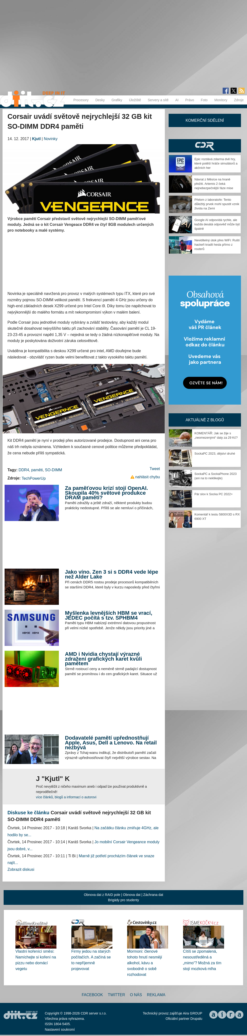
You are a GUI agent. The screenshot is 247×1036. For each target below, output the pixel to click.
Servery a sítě (158, 100)
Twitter (116, 995)
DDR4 (24, 470)
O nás (136, 995)
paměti (37, 470)
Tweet (155, 469)
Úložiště (135, 100)
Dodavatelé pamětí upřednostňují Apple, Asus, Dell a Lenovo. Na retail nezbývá (111, 742)
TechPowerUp (34, 478)
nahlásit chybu (147, 477)
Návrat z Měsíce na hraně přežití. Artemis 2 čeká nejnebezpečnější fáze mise (213, 184)
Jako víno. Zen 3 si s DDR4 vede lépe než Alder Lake (111, 574)
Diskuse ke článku (28, 812)
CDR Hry (205, 145)
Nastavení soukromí (60, 1029)
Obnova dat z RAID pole (102, 895)
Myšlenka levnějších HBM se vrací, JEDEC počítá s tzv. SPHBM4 (108, 615)
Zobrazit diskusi (20, 869)
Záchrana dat (153, 895)
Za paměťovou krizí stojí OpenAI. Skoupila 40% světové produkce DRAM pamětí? (106, 492)
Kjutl (36, 139)
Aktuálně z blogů (204, 420)
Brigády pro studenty (123, 900)
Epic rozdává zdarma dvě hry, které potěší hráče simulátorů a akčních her (215, 163)
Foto (204, 100)
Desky (100, 100)
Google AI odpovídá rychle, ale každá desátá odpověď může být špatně (217, 224)
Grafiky (116, 100)
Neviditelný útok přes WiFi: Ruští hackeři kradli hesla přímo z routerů (217, 244)
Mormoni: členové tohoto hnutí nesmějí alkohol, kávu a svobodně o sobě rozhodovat (144, 963)
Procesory (81, 100)
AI (176, 100)
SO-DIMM (53, 470)
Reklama (156, 995)
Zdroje (239, 100)
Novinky (51, 139)
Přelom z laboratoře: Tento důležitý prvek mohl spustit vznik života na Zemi (216, 204)
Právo (189, 100)
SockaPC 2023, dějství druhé (214, 453)
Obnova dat (131, 895)
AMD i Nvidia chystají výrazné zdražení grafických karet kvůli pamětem (103, 658)
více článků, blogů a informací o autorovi (66, 797)
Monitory (220, 100)
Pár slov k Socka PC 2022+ (213, 494)
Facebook (92, 995)
